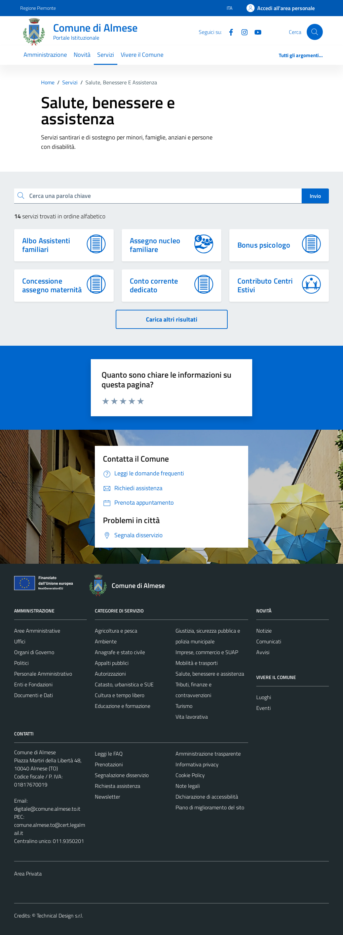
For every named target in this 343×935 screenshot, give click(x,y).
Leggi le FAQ (109, 754)
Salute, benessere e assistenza (210, 674)
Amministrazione (45, 54)
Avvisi (262, 652)
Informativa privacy (197, 764)
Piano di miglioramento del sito (210, 807)
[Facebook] (228, 32)
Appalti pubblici (111, 663)
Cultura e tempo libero (119, 695)
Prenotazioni (109, 764)
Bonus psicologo (263, 245)
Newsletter (107, 797)
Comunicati (268, 641)
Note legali (188, 786)
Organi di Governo (34, 652)
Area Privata (28, 873)
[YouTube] (255, 32)
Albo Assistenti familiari (46, 245)
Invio (315, 196)
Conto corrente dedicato (154, 285)
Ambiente (106, 641)
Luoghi (263, 697)
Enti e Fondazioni (33, 684)
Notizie (264, 631)
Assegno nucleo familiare (155, 245)
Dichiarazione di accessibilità (207, 797)
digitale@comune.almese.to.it (47, 809)
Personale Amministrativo (43, 674)
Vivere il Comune (142, 54)
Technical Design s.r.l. (60, 915)
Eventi (263, 708)
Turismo (184, 706)
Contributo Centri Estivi (265, 285)
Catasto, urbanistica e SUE (124, 684)
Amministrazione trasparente (208, 754)
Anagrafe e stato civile (120, 652)
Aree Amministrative (37, 631)
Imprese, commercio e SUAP (207, 652)
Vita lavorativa (192, 717)
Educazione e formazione (122, 706)
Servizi (105, 54)
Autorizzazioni (110, 674)
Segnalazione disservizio (122, 775)
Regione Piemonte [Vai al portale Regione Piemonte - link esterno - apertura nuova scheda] (38, 7)
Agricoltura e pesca (116, 631)
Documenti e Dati (33, 695)
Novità (82, 54)
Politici (21, 663)
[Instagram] (242, 32)
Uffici (19, 641)
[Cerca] (315, 32)
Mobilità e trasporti (197, 663)
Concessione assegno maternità (52, 285)
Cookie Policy (190, 775)
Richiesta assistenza (117, 786)
